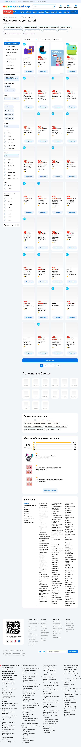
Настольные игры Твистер (69, 540)
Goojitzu (41, 521)
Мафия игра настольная (67, 565)
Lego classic (68, 520)
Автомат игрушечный (44, 538)
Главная (5, 17)
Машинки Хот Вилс (43, 547)
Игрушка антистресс (57, 506)
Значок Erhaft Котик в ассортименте (48, 468)
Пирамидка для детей (57, 517)
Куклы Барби (68, 576)
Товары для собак (70, 625)
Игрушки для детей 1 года (57, 540)
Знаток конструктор (57, 599)
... (55, 366)
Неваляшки (54, 513)
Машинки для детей (43, 545)
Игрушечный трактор (44, 576)
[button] (74, 12)
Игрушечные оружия (44, 543)
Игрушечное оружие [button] (30, 505)
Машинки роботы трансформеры (56, 509)
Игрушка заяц (68, 605)
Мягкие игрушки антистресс (69, 598)
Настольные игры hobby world (69, 532)
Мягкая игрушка (68, 590)
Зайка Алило (42, 519)
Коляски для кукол (69, 584)
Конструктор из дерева (55, 587)
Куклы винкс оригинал (70, 586)
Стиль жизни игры (69, 555)
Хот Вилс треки (42, 561)
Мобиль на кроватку (43, 599)
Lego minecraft (55, 562)
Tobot (40, 509)
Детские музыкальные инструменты (57, 525)
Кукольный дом (68, 578)
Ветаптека (68, 631)
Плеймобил (41, 524)
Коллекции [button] (27, 513)
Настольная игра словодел (69, 549)
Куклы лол (67, 572)
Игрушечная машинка (57, 515)
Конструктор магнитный (55, 578)
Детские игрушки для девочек (44, 594)
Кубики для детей (43, 588)
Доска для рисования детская (70, 535)
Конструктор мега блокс (69, 518)
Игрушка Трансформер (57, 550)
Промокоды (32, 631)
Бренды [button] (26, 503)
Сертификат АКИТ (33, 641)
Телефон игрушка (56, 535)
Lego (53, 556)
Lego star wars (55, 566)
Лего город (54, 564)
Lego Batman (55, 546)
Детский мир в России (8, 655)
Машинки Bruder (43, 526)
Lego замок (67, 508)
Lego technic (55, 570)
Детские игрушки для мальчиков (57, 504)
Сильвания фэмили (43, 507)
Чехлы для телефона (11, 52)
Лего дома (54, 603)
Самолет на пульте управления (43, 563)
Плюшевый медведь (70, 592)
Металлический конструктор (55, 593)
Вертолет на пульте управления (43, 556)
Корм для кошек (69, 623)
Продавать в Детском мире (34, 624)
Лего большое (68, 510)
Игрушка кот (68, 596)
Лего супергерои (56, 574)
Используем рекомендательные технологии (14, 653)
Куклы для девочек (69, 574)
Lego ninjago (55, 558)
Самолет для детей (43, 569)
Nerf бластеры (42, 532)
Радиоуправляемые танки (43, 566)
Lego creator (55, 595)
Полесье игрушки (43, 505)
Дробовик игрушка (43, 534)
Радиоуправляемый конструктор (69, 515)
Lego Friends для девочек (69, 504)
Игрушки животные (56, 537)
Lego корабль (55, 601)
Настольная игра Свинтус (69, 562)
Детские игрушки (14, 17)
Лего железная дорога (57, 583)
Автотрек (41, 559)
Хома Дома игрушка (43, 522)
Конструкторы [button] (28, 516)
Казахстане (17, 655)
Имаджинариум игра (70, 529)
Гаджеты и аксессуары (12, 49)
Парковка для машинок (42, 571)
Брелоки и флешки (11, 46)
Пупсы (66, 580)
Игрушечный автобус (44, 578)
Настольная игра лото (70, 570)
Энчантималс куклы (43, 503)
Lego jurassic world (56, 585)
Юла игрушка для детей (43, 602)
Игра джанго (68, 537)
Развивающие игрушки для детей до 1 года (57, 531)
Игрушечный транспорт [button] (28, 508)
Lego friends (55, 576)
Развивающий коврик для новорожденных (57, 528)
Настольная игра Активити (69, 543)
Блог (54, 635)
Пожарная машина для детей (44, 580)
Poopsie (40, 528)
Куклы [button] (26, 520)
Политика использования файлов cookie (32, 638)
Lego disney (68, 522)
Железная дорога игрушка (43, 553)
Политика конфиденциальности (34, 634)
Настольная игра (69, 524)
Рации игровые (10, 68)
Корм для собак (69, 627)
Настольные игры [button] (29, 518)
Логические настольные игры (69, 553)
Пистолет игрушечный (44, 536)
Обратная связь (32, 643)
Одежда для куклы (69, 582)
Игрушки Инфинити (43, 511)
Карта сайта (31, 645)
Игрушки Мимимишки (57, 548)
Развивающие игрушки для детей (44, 591)
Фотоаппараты (10, 65)
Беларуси (23, 655)
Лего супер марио (56, 581)
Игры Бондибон (69, 557)
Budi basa (67, 594)
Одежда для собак (70, 629)
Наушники (8, 55)
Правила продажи (33, 630)
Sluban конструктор (70, 506)
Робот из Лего (55, 590)
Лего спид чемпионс (57, 597)
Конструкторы (55, 560)
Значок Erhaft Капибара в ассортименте (49, 480)
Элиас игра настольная (70, 559)
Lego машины (68, 512)
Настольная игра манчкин (69, 527)
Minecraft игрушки (56, 519)
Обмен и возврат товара (33, 627)
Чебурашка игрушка (56, 552)
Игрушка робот (55, 511)
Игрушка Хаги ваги (56, 542)
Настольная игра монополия (69, 568)
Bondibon (41, 530)
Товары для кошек (70, 621)
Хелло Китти (55, 554)
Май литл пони (42, 515)
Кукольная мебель (69, 588)
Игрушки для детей (43, 586)
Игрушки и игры (9, 40)
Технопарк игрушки (43, 517)
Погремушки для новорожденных (43, 597)
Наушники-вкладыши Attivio (46, 456)
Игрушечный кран (43, 574)
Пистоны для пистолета (42, 541)
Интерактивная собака (57, 533)
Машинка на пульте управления (43, 550)
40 (58, 366)
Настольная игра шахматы (69, 546)
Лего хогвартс (55, 568)
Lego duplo (54, 572)
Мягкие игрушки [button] (28, 522)
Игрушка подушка (69, 601)
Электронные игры (11, 59)
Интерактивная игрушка (55, 522)
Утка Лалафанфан (56, 544)
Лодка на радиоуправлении (43, 584)
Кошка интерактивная (70, 603)
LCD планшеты (10, 62)
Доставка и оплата (33, 621)
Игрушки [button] (26, 511)
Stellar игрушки (42, 513)
